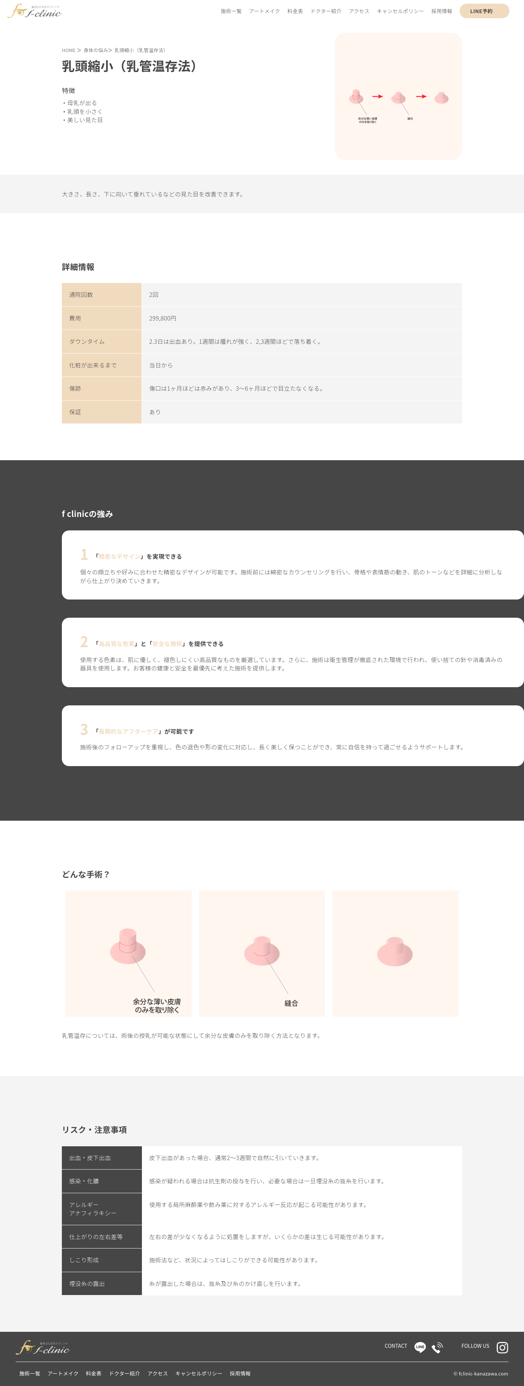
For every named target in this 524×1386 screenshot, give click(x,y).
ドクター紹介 (326, 11)
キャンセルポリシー (400, 11)
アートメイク (264, 11)
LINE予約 (481, 11)
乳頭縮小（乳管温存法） (141, 50)
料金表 (295, 11)
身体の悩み (96, 50)
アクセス (359, 11)
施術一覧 (231, 11)
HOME (69, 50)
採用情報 (441, 11)
